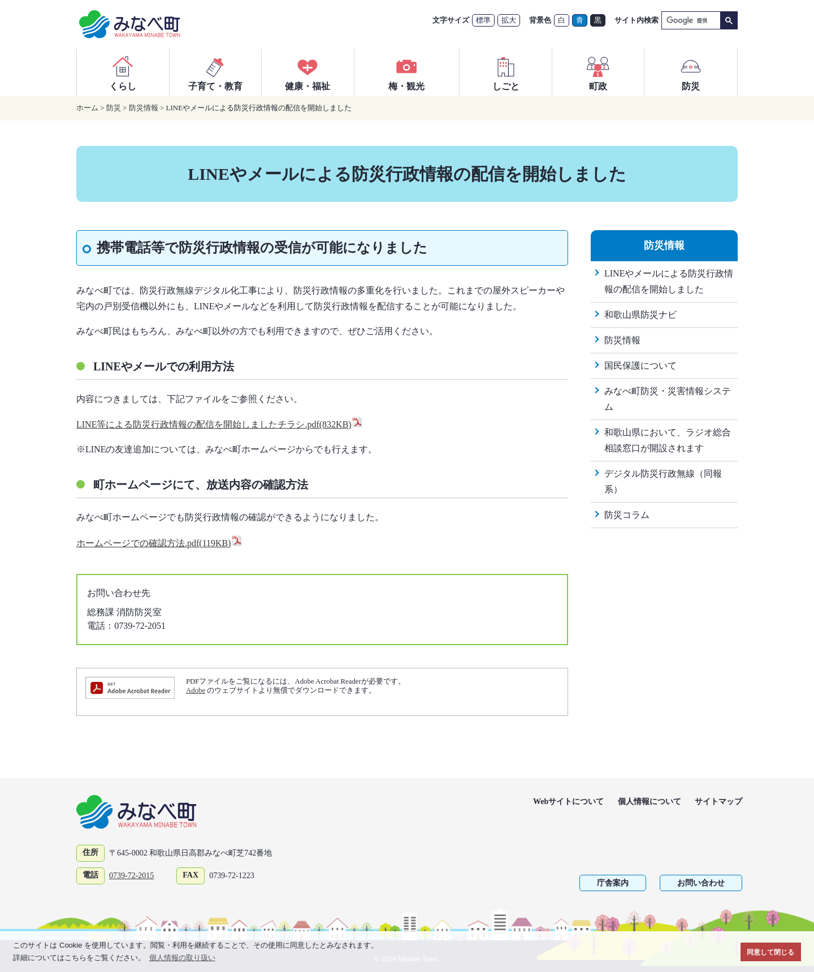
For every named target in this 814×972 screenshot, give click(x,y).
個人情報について (649, 801)
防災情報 (143, 107)
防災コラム (627, 515)
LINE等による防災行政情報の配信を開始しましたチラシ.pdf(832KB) (219, 424)
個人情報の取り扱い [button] (182, 957)
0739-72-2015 (131, 875)
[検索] (689, 21)
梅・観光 (406, 72)
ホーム (87, 107)
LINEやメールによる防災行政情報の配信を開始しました (668, 281)
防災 (691, 72)
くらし (123, 72)
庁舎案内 (613, 883)
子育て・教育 (215, 72)
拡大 (508, 20)
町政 (598, 72)
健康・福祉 (307, 72)
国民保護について (640, 365)
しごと (506, 72)
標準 (483, 20)
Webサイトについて (568, 801)
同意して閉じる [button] (770, 952)
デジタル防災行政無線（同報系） (663, 481)
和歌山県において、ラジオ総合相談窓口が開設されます (667, 440)
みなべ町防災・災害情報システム (667, 399)
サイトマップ (718, 801)
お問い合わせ (701, 883)
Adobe (195, 690)
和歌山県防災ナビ (640, 314)
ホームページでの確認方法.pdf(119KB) (159, 543)
